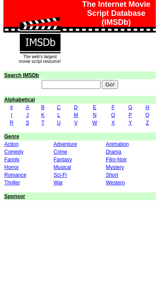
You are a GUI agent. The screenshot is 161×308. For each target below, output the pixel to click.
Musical (62, 167)
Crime (60, 152)
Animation (117, 144)
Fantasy (63, 160)
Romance (15, 175)
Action (11, 144)
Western (115, 183)
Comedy (14, 152)
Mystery (115, 167)
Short (112, 175)
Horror (11, 167)
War (58, 183)
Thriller (12, 183)
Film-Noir (116, 160)
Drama (113, 152)
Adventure (65, 144)
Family (11, 160)
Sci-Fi (60, 175)
